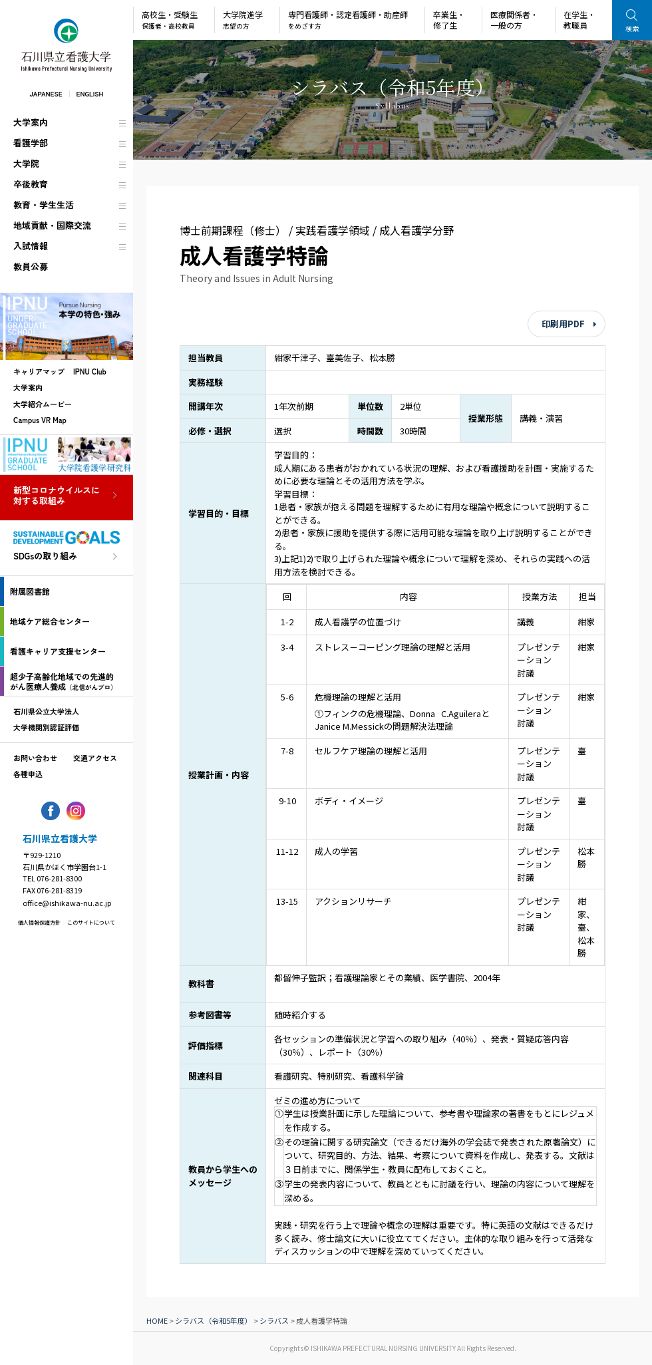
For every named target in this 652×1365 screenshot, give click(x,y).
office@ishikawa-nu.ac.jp (67, 902)
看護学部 (30, 142)
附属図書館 (30, 591)
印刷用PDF (563, 323)
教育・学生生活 (43, 204)
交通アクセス (95, 757)
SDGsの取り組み (45, 556)
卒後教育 (30, 184)
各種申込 (28, 773)
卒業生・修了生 (449, 20)
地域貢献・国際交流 (52, 225)
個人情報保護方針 (39, 922)
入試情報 (30, 245)
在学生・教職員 (579, 20)
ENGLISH (90, 93)
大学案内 (30, 122)
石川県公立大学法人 (46, 711)
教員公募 (30, 266)
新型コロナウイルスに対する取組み (56, 496)
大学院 (26, 163)
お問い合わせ (35, 757)
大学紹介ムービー (42, 403)
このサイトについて (91, 922)
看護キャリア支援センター (58, 651)
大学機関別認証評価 (46, 727)
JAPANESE (45, 93)
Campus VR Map (40, 419)
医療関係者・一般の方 (514, 20)
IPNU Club (89, 371)
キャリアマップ (39, 371)
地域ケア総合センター (50, 621)
